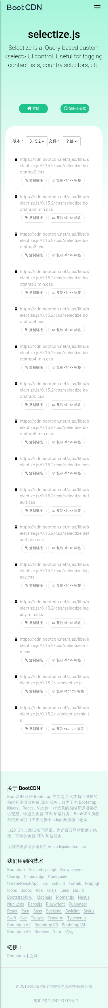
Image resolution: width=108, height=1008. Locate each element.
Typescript (76, 918)
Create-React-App (23, 883)
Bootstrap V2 (19, 925)
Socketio (54, 911)
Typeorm (55, 918)
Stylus (89, 911)
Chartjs (13, 876)
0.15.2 (36, 141)
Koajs (52, 890)
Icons (12, 890)
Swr (23, 918)
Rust (25, 911)
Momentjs (65, 897)
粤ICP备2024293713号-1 (56, 1001)
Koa (39, 890)
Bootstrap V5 (19, 931)
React (12, 911)
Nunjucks (15, 904)
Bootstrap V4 (73, 925)
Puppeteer (78, 904)
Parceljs (35, 904)
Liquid (78, 890)
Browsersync (71, 869)
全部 (71, 141)
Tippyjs (37, 918)
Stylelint (72, 911)
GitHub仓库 (75, 108)
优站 (69, 931)
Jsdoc (26, 890)
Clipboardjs (34, 876)
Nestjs (84, 897)
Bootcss (42, 931)
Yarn (57, 931)
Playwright (55, 904)
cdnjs (57, 819)
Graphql (92, 883)
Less (64, 890)
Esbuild (58, 883)
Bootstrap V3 (46, 925)
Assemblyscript (42, 869)
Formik (75, 883)
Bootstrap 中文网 (49, 796)
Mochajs (44, 897)
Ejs (45, 883)
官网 (33, 108)
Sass (37, 911)
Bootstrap (16, 869)
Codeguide (57, 876)
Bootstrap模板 (20, 897)
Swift (11, 918)
